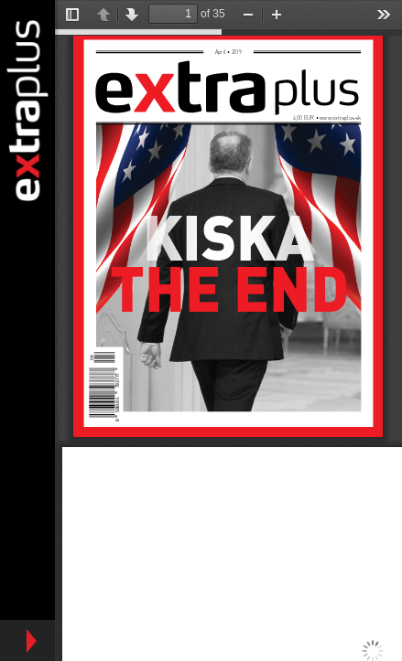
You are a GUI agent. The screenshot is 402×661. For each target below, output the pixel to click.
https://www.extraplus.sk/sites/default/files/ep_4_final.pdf (228, 330)
